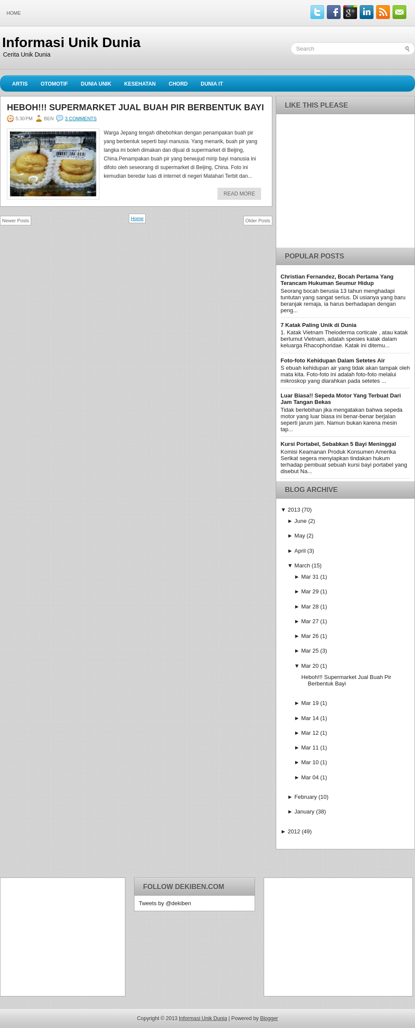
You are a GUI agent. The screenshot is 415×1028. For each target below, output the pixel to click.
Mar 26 (310, 636)
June (300, 521)
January (304, 811)
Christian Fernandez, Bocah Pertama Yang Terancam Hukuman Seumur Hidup (337, 279)
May (299, 535)
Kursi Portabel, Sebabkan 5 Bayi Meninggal (338, 444)
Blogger (269, 1018)
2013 (293, 509)
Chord (178, 84)
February (305, 797)
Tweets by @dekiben (165, 903)
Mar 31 (310, 576)
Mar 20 (310, 666)
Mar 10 (310, 762)
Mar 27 (310, 621)
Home (13, 13)
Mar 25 (310, 650)
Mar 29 (310, 591)
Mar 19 (310, 703)
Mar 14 (310, 718)
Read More (239, 194)
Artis (20, 84)
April (300, 551)
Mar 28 (310, 606)
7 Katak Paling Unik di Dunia (319, 325)
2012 (293, 831)
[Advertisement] (59, 936)
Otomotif (54, 84)
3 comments (80, 118)
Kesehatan (140, 84)
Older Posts (258, 220)
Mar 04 (310, 777)
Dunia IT (212, 84)
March (302, 565)
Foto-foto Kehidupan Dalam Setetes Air (333, 360)
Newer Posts (15, 220)
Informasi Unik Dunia (71, 42)
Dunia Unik (96, 84)
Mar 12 (310, 733)
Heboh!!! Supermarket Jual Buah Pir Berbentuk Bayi (135, 107)
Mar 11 (310, 747)
